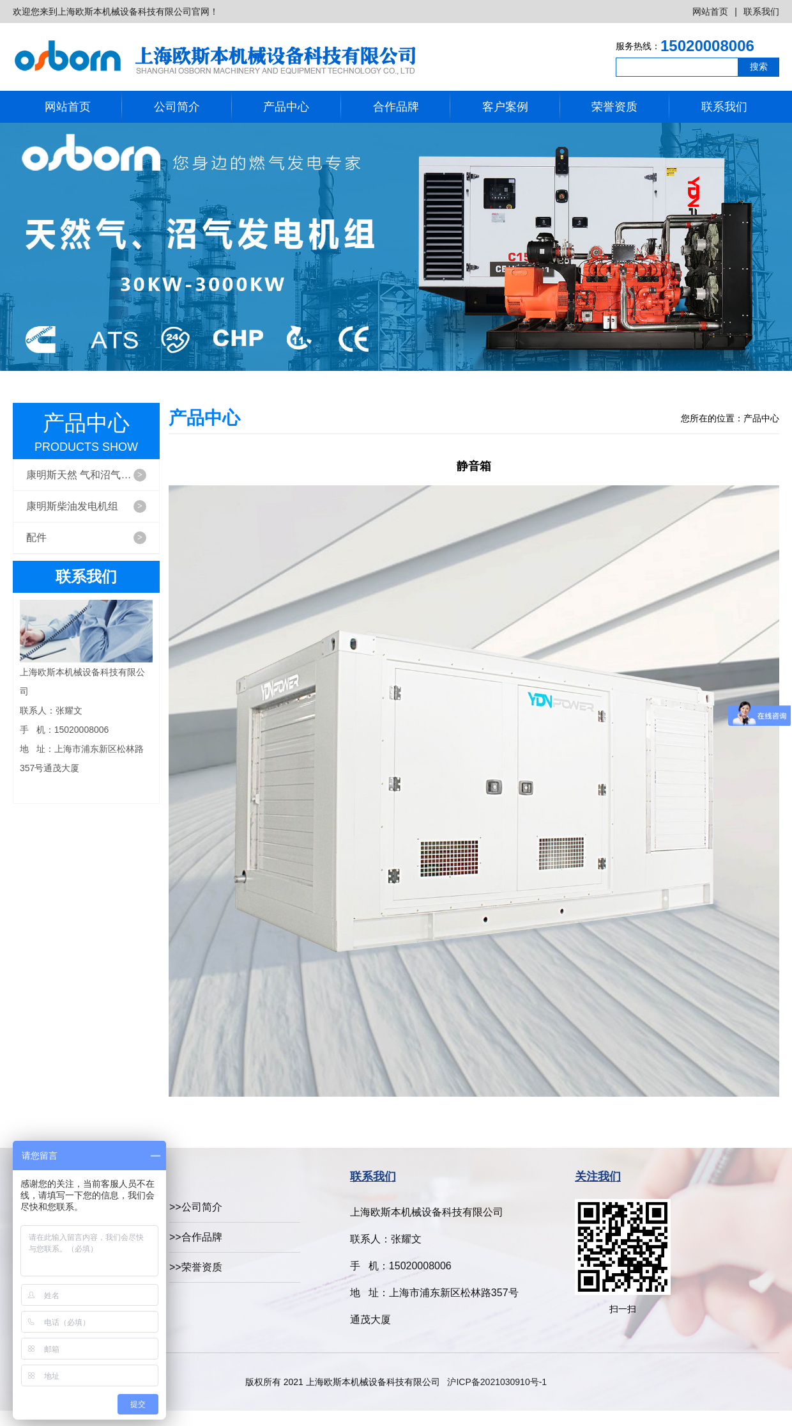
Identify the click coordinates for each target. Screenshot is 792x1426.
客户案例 (505, 106)
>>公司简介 (195, 1207)
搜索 (759, 66)
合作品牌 (396, 106)
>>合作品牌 (195, 1237)
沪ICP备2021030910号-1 (497, 1382)
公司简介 (177, 106)
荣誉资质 (614, 106)
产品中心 (286, 106)
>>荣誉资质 (195, 1267)
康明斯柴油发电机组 (86, 506)
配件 (86, 537)
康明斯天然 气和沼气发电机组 (92, 475)
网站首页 (710, 11)
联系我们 (761, 11)
